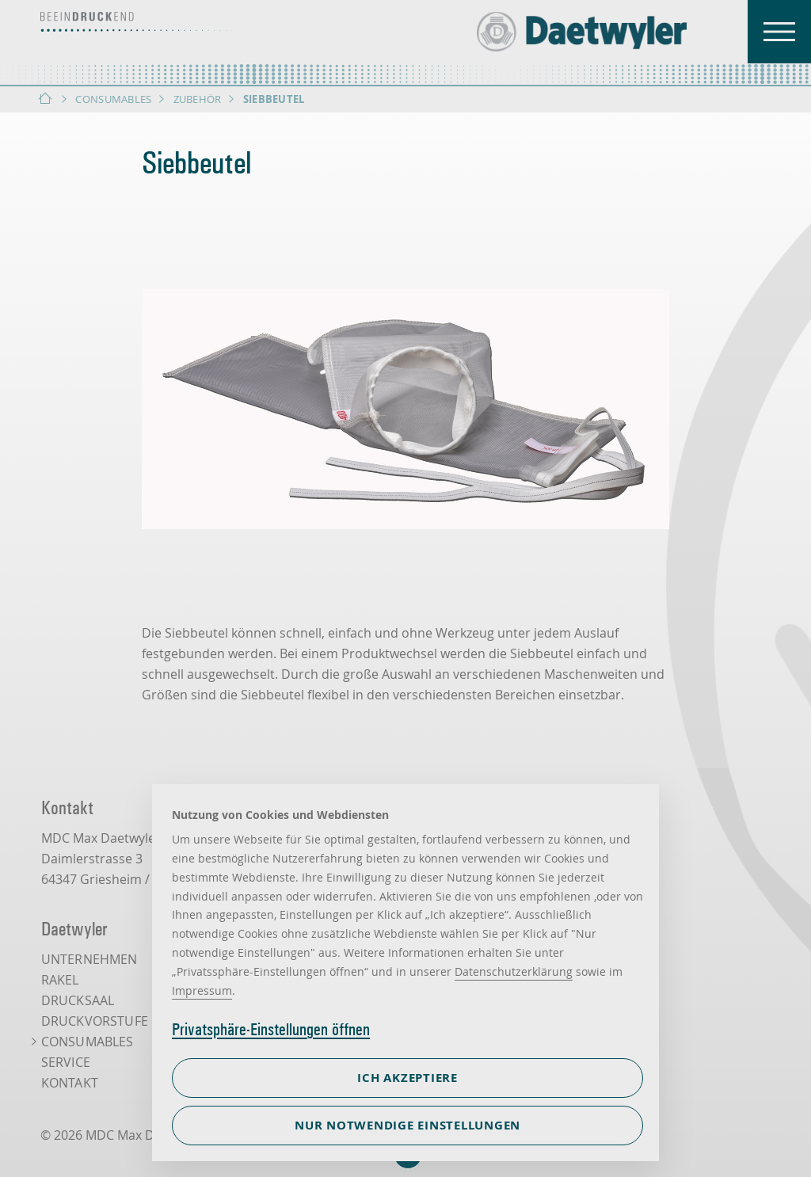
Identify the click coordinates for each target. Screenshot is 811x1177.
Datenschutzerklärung (514, 972)
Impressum (202, 991)
